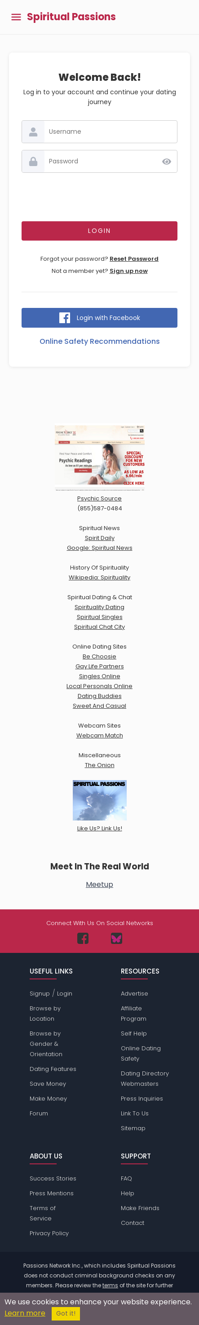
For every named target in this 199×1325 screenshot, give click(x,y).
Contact (132, 1223)
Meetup (99, 884)
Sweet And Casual (99, 706)
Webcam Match (99, 735)
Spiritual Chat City (99, 627)
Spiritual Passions (71, 17)
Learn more (24, 1313)
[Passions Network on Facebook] (82, 938)
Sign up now (129, 271)
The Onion (100, 765)
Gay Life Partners (99, 666)
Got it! (65, 1313)
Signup (40, 993)
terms (110, 1285)
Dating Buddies (100, 696)
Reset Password (134, 258)
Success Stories (53, 1178)
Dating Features (53, 1069)
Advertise (134, 993)
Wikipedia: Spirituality (99, 577)
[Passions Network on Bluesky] (116, 938)
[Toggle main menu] (16, 17)
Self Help (134, 1033)
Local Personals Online (99, 686)
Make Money (48, 1098)
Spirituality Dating (99, 607)
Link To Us (135, 1113)
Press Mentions (52, 1193)
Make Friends (140, 1208)
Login (64, 993)
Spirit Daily (100, 538)
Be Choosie (99, 656)
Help (127, 1193)
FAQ (126, 1178)
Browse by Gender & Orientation (46, 1043)
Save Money (48, 1083)
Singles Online (99, 676)
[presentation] (99, 197)
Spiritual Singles (100, 617)
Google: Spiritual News (100, 548)
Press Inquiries (142, 1098)
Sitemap (133, 1128)
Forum (39, 1113)
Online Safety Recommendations (100, 341)
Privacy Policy (49, 1233)
